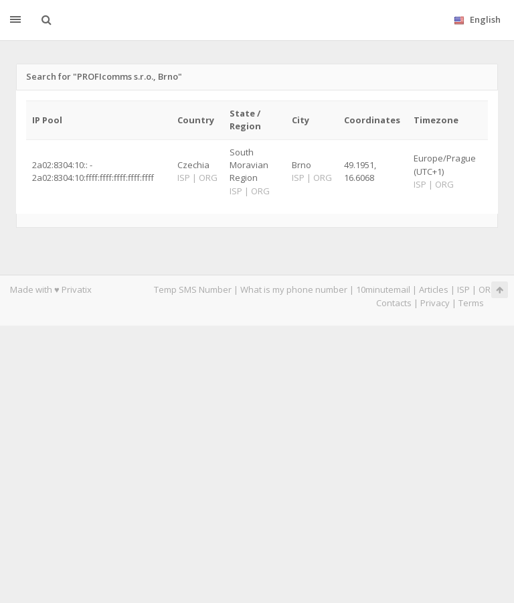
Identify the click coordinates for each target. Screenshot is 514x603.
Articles (433, 289)
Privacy (435, 303)
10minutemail (383, 289)
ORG (488, 289)
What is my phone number (293, 289)
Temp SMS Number (193, 289)
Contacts (394, 303)
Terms (471, 303)
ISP (463, 289)
